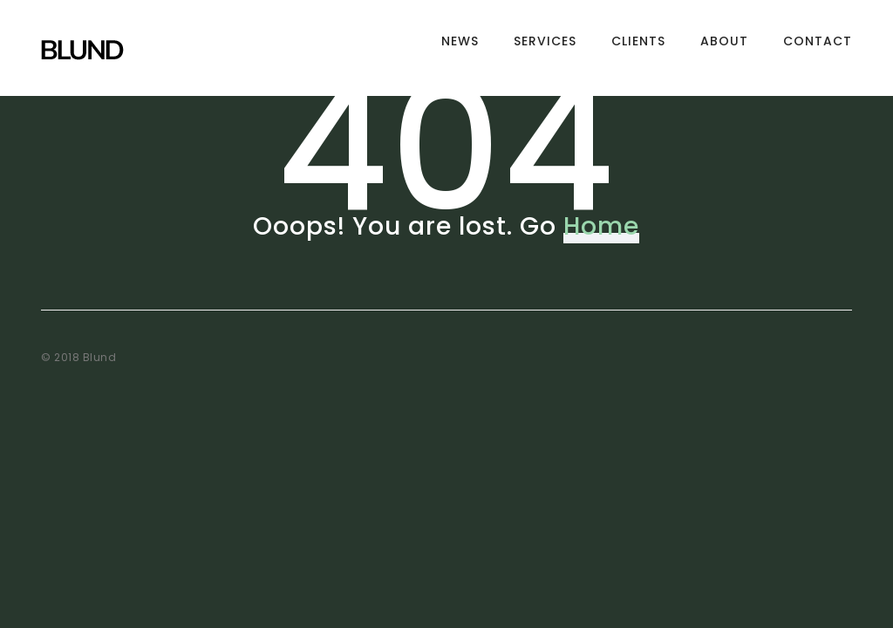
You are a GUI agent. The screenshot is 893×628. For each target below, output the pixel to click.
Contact (817, 48)
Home (601, 226)
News (460, 48)
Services (545, 48)
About (724, 48)
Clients (638, 48)
